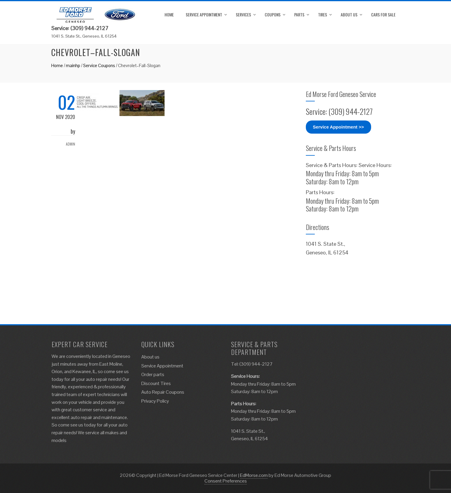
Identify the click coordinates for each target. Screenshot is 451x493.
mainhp (73, 65)
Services (243, 14)
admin (70, 143)
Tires (322, 14)
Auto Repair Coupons (162, 392)
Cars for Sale (383, 14)
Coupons (272, 14)
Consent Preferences (225, 481)
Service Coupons (99, 65)
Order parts (152, 374)
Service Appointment (204, 14)
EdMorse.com (254, 475)
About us (349, 14)
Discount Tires (156, 383)
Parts (299, 14)
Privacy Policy (155, 401)
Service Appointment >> (338, 126)
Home (169, 14)
